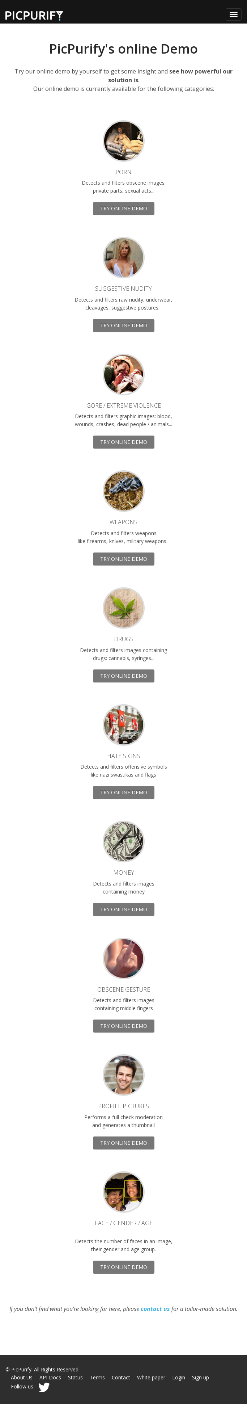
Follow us (30, 1386)
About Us (22, 1377)
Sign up (200, 1377)
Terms (97, 1377)
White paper (151, 1377)
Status (75, 1377)
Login (178, 1377)
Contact (121, 1377)
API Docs (50, 1377)
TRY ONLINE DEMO (123, 208)
